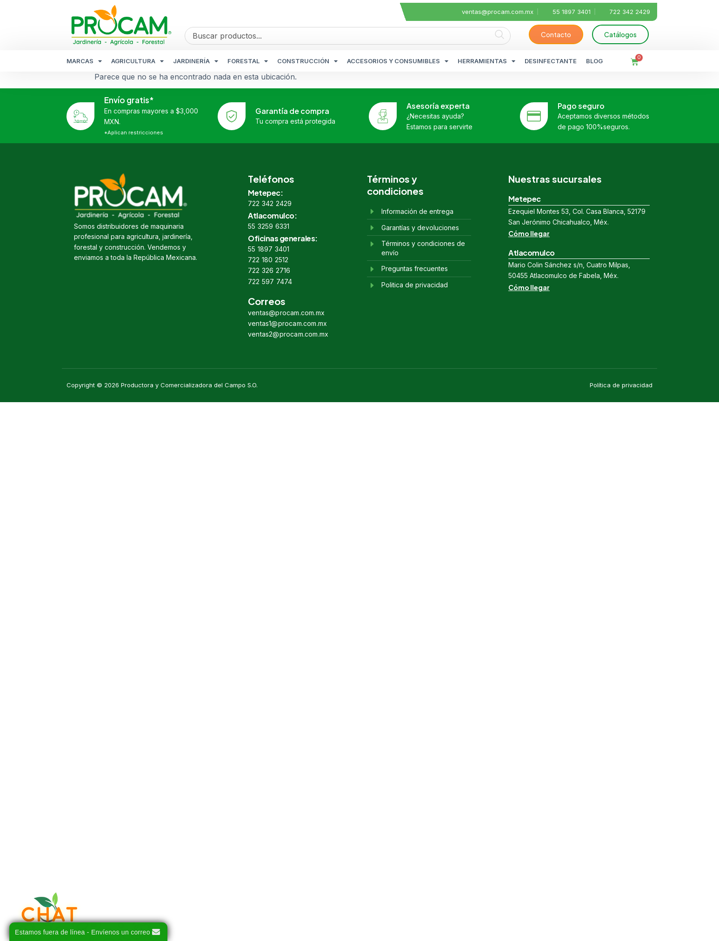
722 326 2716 (269, 270)
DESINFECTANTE (551, 61)
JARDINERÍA (195, 61)
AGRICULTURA (137, 61)
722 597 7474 (270, 281)
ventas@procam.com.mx (286, 313)
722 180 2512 (268, 260)
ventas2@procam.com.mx (288, 334)
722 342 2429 (270, 203)
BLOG (594, 61)
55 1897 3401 (268, 249)
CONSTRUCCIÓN (307, 61)
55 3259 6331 (268, 226)
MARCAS (84, 61)
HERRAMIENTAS (486, 61)
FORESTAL (247, 61)
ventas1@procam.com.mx (287, 323)
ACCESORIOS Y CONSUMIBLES (397, 61)
